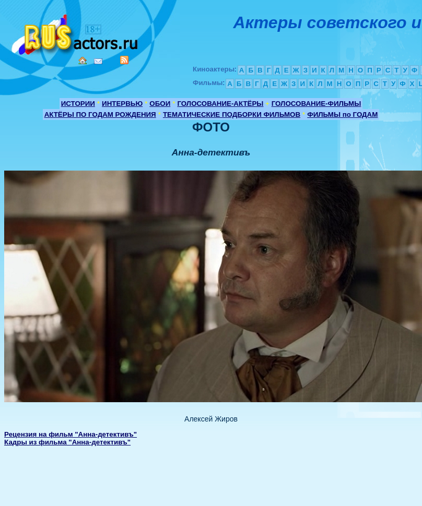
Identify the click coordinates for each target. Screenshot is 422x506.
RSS (124, 60)
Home (82, 60)
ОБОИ (159, 103)
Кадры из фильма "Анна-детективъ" (67, 442)
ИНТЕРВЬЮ (122, 103)
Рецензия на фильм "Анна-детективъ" (70, 434)
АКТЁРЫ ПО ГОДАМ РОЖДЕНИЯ (100, 114)
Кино (75, 32)
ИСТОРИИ (78, 103)
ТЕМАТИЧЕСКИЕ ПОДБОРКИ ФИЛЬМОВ (231, 114)
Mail (98, 61)
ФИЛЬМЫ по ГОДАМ (342, 114)
